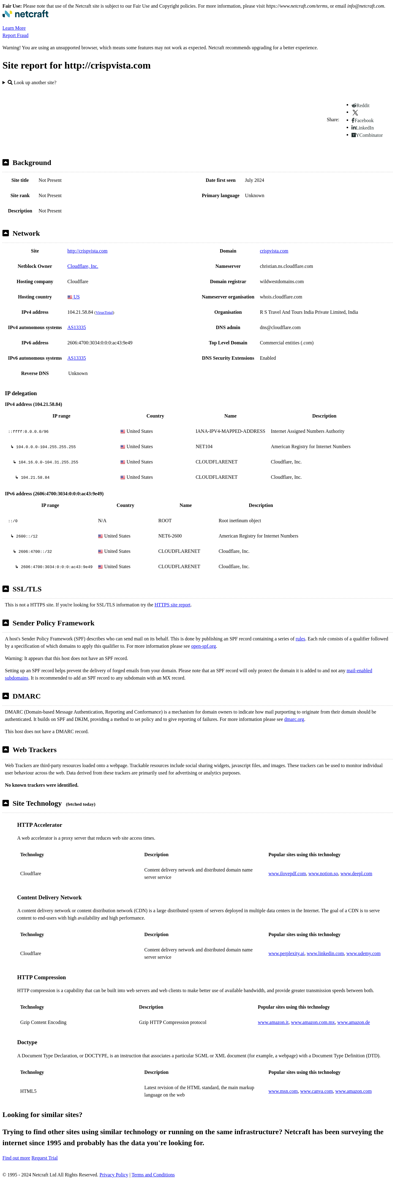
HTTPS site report (172, 604)
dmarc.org (294, 719)
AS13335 (76, 327)
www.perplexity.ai (286, 953)
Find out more (16, 1157)
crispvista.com (274, 250)
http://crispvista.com (87, 250)
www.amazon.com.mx (313, 1022)
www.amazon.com (353, 1091)
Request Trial (45, 1157)
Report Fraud (15, 35)
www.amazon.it (273, 1022)
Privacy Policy (114, 1174)
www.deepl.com (356, 873)
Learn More (14, 28)
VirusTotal (104, 312)
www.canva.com (316, 1091)
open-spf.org (203, 646)
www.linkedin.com (325, 953)
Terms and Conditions (153, 1174)
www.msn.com (283, 1091)
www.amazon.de (353, 1022)
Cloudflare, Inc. (82, 266)
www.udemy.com (363, 953)
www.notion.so (323, 873)
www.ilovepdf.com (287, 873)
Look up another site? (32, 82)
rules (300, 638)
